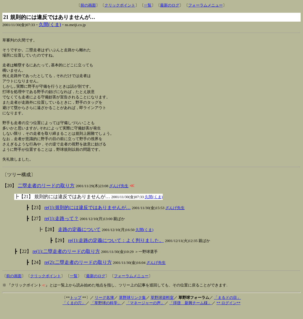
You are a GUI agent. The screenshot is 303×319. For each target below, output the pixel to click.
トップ (75, 307)
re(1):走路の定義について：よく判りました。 (116, 249)
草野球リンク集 (132, 307)
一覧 (148, 5)
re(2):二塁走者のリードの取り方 (78, 271)
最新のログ (169, 5)
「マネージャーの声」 (145, 312)
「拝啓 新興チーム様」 (190, 312)
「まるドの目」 (227, 307)
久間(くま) (50, 24)
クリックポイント (119, 5)
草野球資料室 (162, 307)
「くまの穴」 (74, 312)
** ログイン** (228, 312)
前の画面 (88, 5)
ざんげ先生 (118, 195)
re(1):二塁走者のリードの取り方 (66, 260)
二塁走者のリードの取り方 (46, 195)
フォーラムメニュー (205, 5)
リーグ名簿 (104, 307)
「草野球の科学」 (106, 312)
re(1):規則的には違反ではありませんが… (87, 216)
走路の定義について (79, 238)
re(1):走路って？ (61, 227)
